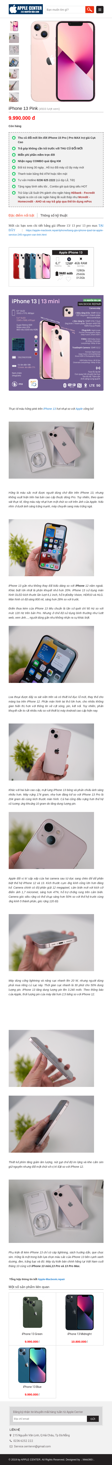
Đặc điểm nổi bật (21, 215)
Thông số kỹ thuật (53, 215)
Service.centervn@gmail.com (32, 1446)
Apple (79, 408)
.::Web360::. (88, 1459)
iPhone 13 (49, 408)
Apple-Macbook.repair (51, 1279)
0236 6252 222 (23, 1441)
